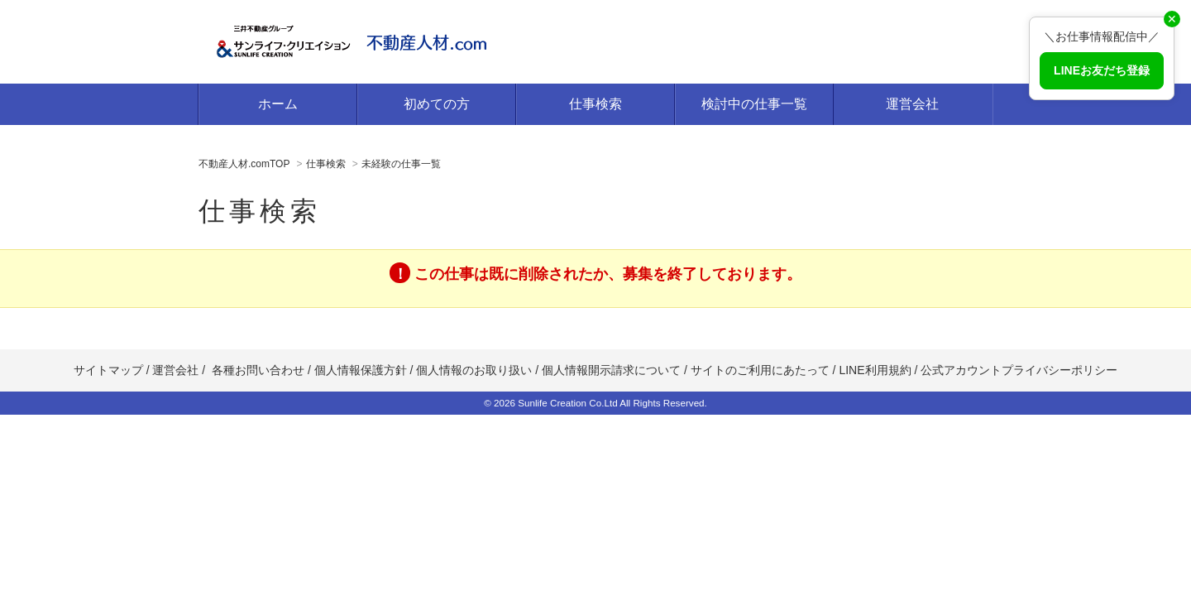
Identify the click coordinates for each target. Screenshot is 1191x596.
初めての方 (437, 104)
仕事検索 (595, 104)
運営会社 (912, 104)
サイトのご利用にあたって (760, 370)
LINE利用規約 (875, 370)
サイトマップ (108, 370)
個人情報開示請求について (611, 370)
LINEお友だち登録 (1102, 70)
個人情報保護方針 (360, 370)
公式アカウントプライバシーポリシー (1019, 370)
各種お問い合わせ (258, 370)
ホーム (278, 104)
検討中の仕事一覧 (754, 104)
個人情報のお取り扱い (475, 370)
